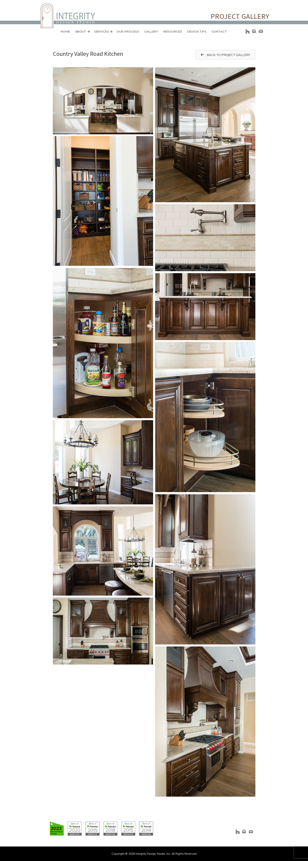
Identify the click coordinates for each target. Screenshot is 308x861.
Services (101, 31)
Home (65, 31)
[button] (88, 31)
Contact (219, 31)
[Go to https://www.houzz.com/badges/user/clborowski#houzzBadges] (57, 829)
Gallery (151, 31)
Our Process (128, 31)
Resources (172, 31)
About (80, 31)
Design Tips (197, 31)
